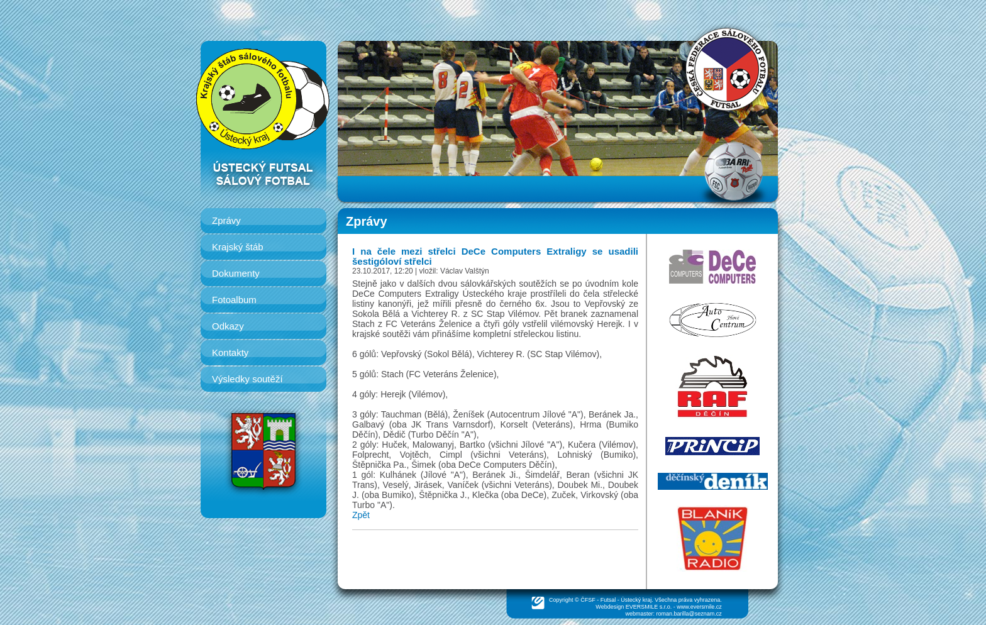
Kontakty (230, 352)
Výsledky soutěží (247, 378)
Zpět (361, 515)
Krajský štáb (237, 246)
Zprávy (226, 220)
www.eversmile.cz (699, 607)
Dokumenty (236, 273)
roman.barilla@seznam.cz (689, 614)
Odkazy (228, 326)
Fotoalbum (234, 299)
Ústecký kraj (636, 600)
